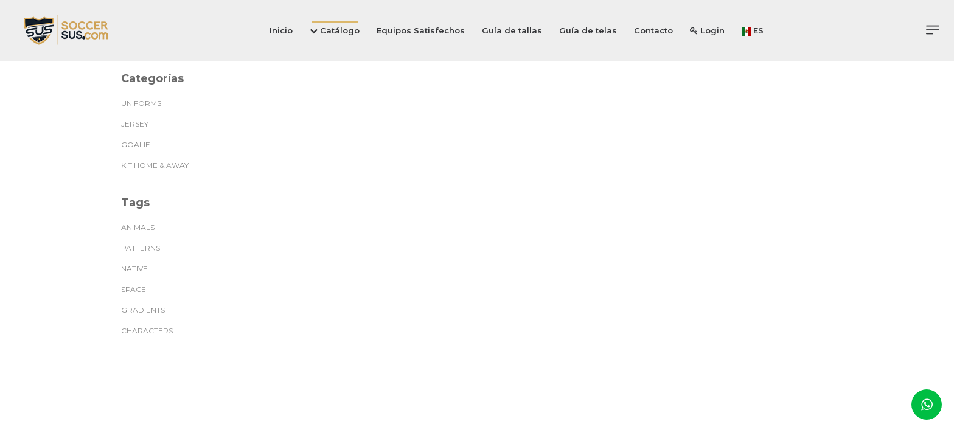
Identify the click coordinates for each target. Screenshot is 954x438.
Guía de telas (588, 30)
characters (147, 330)
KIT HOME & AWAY (155, 165)
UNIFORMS (141, 103)
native (134, 268)
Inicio (281, 30)
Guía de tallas (512, 30)
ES (753, 31)
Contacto (653, 30)
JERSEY (134, 123)
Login (707, 30)
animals (138, 227)
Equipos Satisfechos (421, 30)
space (133, 289)
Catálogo (335, 30)
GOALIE (135, 144)
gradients (143, 310)
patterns (140, 247)
